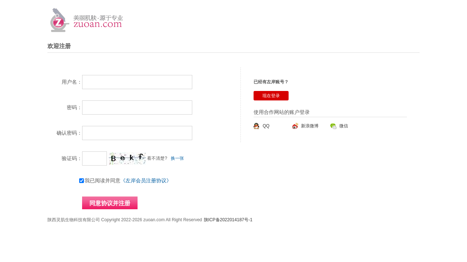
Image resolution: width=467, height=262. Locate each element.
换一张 (177, 158)
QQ (266, 125)
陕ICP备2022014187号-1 (228, 219)
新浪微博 (310, 125)
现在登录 (271, 95)
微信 (343, 125)
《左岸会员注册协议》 (145, 180)
